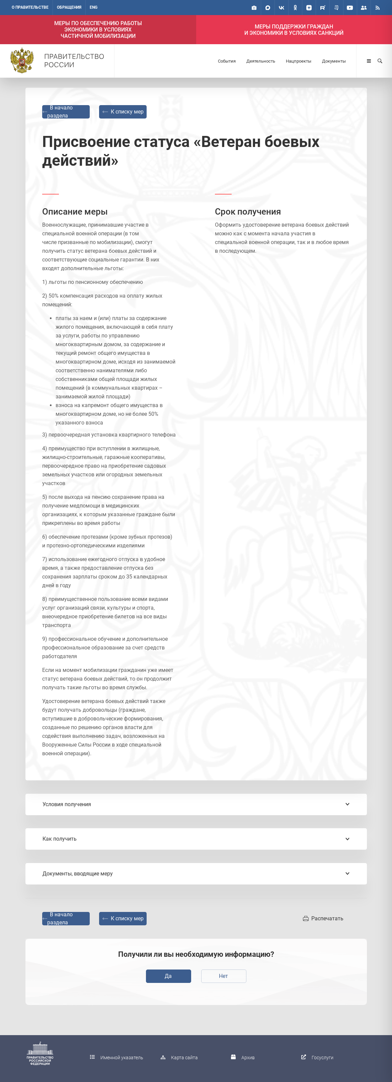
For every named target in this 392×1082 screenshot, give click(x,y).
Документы (334, 61)
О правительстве (30, 7)
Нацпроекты (298, 61)
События (227, 61)
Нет (223, 976)
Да (168, 976)
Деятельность (260, 61)
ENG (93, 7)
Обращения (69, 7)
